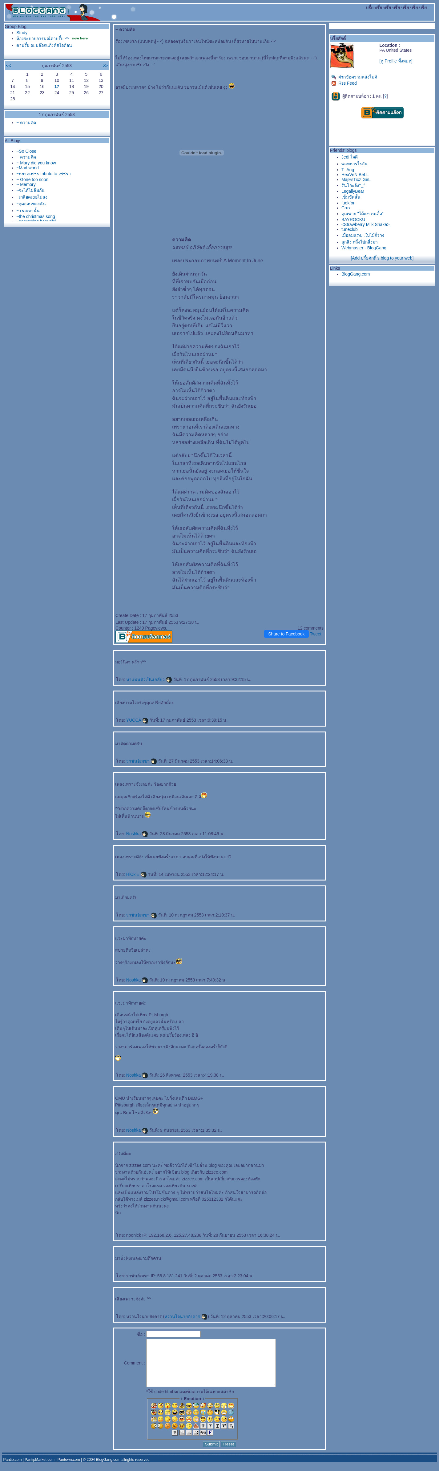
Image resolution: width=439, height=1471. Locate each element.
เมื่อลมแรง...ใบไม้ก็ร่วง (362, 235)
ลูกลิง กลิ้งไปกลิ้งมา (359, 242)
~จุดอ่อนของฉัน (31, 203)
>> (105, 65)
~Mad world (27, 167)
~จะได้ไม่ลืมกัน (30, 190)
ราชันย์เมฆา (141, 761)
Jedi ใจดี (349, 157)
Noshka (137, 833)
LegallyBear (352, 191)
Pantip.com (12, 1469)
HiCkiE (136, 874)
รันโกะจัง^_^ (353, 185)
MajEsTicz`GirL (356, 179)
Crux (346, 207)
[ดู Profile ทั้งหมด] (395, 60)
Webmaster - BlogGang (363, 247)
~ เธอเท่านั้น (28, 210)
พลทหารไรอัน (354, 163)
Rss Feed (344, 83)
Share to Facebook (286, 633)
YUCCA (137, 720)
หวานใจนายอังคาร (185, 1316)
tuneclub (349, 229)
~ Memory (26, 184)
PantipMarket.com (39, 1469)
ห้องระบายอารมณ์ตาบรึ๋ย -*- (42, 38)
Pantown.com (69, 1469)
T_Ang (347, 169)
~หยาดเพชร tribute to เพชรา (43, 173)
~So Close (26, 151)
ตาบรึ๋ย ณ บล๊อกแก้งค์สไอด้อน (44, 45)
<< (8, 65)
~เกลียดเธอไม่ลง (31, 197)
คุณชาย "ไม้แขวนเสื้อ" (362, 213)
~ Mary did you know (36, 162)
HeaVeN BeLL (355, 174)
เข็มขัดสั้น (350, 197)
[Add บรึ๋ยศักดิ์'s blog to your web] (382, 258)
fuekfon (348, 202)
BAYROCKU (353, 219)
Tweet (315, 633)
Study (21, 32)
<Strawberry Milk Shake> (365, 224)
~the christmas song (35, 216)
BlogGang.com (355, 274)
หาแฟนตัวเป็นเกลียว (149, 679)
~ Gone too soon (32, 179)
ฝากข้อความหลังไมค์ (354, 77)
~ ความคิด (26, 122)
